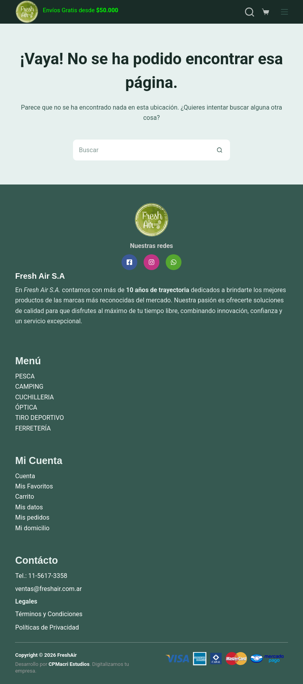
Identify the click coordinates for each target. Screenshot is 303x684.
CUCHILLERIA (34, 397)
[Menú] (284, 11)
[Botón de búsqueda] (219, 150)
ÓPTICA (26, 407)
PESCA (25, 376)
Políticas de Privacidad (47, 627)
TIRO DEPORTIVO (39, 417)
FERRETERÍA (32, 428)
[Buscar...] (141, 150)
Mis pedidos (32, 517)
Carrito (24, 496)
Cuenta (25, 476)
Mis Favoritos (34, 486)
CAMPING (29, 386)
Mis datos (29, 507)
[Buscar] (249, 12)
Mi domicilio (32, 528)
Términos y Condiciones (48, 614)
